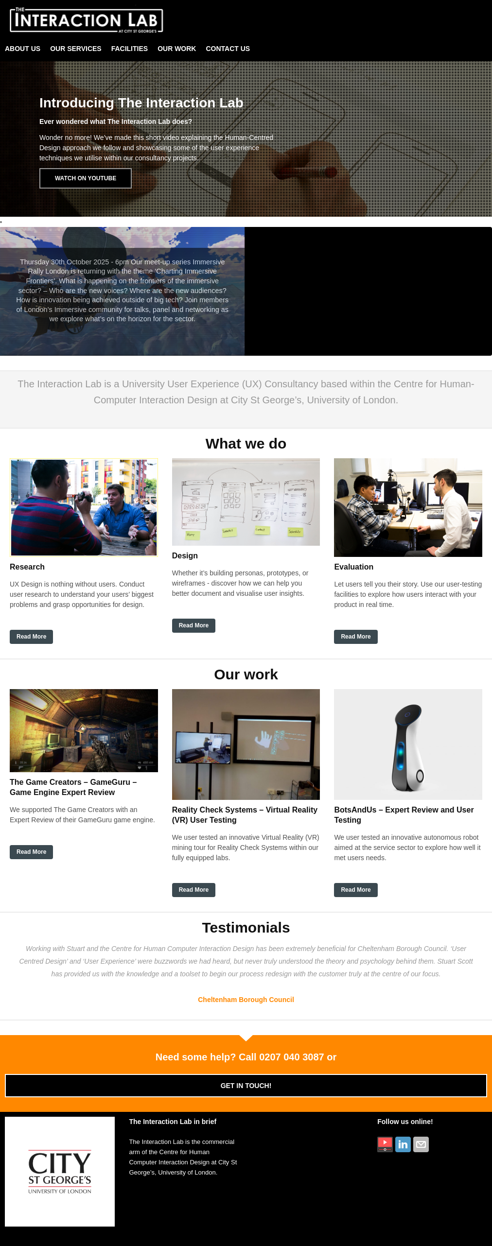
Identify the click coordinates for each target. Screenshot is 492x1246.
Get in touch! (246, 1086)
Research (27, 567)
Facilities (129, 48)
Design (185, 556)
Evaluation (353, 567)
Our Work (177, 48)
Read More (31, 636)
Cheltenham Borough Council (246, 1000)
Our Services (76, 48)
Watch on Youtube (85, 178)
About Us (22, 48)
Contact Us (228, 48)
